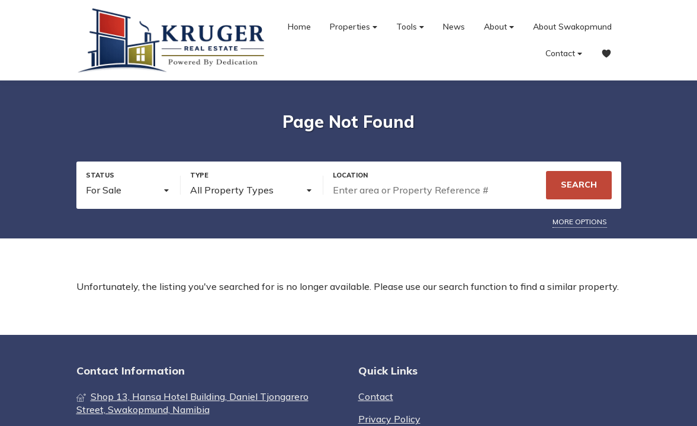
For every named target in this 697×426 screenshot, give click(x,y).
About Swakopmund (572, 26)
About (499, 27)
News (454, 26)
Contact (563, 53)
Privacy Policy (389, 419)
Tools (410, 27)
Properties (353, 27)
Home (299, 26)
